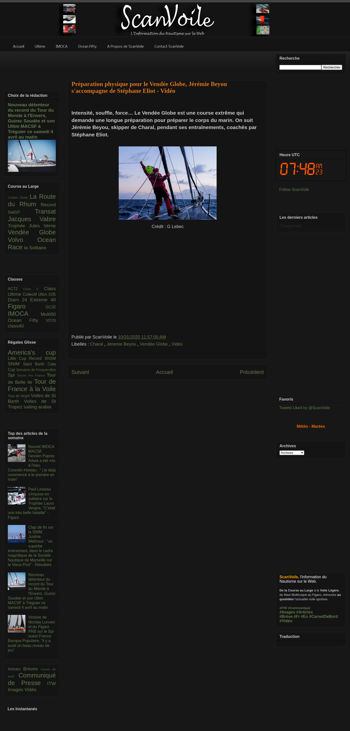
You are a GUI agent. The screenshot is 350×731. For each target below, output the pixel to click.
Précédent (252, 372)
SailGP (21, 212)
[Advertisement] (167, 434)
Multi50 (48, 314)
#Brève (286, 616)
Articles (15, 669)
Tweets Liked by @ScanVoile (304, 408)
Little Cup (18, 358)
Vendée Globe (154, 344)
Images (16, 689)
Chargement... (292, 226)
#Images (287, 612)
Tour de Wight (19, 396)
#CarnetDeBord (323, 616)
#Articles (304, 612)
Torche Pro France (32, 375)
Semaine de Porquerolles (36, 370)
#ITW (283, 608)
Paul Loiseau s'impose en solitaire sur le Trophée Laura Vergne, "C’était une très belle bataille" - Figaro (31, 503)
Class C (33, 289)
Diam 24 (19, 299)
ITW (51, 683)
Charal (97, 344)
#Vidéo (286, 621)
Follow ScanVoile (294, 189)
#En (304, 616)
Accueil (164, 372)
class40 (16, 325)
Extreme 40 (43, 299)
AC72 (15, 289)
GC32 (51, 307)
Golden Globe (19, 197)
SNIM (15, 363)
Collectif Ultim (35, 294)
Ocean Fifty (27, 320)
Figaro (27, 306)
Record (48, 204)
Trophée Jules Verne (32, 225)
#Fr (297, 616)
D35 (52, 294)
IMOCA (24, 313)
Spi (12, 375)
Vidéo (177, 344)
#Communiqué (299, 608)
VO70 (51, 320)
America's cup (32, 352)
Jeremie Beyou (122, 344)
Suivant (80, 372)
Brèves (32, 668)
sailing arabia (37, 406)
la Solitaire (35, 247)
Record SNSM (42, 358)
